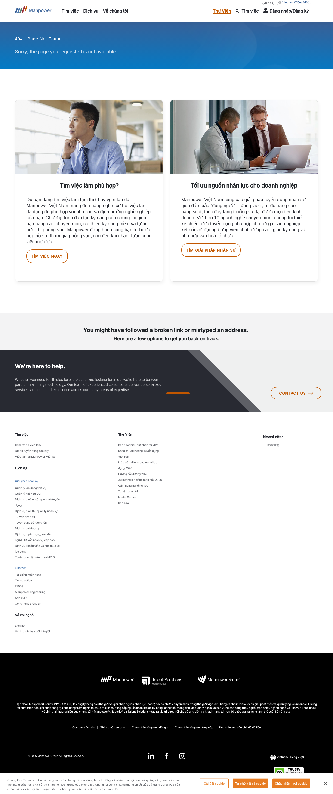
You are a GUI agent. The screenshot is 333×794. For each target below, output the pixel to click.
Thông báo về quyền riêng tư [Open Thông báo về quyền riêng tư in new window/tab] (150, 727)
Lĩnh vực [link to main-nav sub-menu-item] (20, 567)
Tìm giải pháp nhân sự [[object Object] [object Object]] (211, 250)
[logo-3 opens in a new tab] (158, 680)
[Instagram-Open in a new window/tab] (182, 756)
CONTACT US (296, 393)
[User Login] (286, 11)
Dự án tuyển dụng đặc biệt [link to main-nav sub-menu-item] (32, 451)
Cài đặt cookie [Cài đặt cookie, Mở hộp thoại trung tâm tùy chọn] (214, 786)
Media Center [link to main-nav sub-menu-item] (127, 497)
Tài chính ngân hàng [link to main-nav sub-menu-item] (28, 574)
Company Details (83, 727)
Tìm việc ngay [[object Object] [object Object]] (47, 256)
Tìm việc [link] (21, 434)
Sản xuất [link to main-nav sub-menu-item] (21, 598)
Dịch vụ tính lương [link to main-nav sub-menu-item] (27, 528)
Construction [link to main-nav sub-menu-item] (23, 580)
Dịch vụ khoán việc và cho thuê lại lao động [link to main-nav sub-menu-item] (37, 548)
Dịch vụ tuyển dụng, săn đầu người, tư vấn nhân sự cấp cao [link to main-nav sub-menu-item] (35, 537)
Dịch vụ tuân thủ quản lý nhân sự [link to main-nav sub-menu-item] (36, 511)
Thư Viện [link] (125, 434)
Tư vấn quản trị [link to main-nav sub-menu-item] (128, 491)
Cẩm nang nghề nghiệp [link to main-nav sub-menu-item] (133, 485)
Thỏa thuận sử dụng (113, 727)
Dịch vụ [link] (21, 468)
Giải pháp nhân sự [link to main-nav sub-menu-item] (26, 481)
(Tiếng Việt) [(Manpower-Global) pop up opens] (293, 2)
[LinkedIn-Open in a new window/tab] (151, 756)
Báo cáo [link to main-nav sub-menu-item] (123, 503)
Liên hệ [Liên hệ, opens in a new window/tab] (268, 2)
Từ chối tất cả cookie (250, 786)
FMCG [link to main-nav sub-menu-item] (19, 586)
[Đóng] (326, 786)
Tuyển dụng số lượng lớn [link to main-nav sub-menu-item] (31, 522)
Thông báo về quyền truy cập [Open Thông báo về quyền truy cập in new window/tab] (194, 727)
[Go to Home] (33, 11)
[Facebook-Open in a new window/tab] (166, 756)
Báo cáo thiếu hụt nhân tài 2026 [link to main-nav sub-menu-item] (139, 445)
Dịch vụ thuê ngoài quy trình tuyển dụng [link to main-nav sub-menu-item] (37, 502)
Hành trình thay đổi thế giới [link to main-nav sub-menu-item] (32, 631)
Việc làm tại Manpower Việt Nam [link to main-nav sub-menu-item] (36, 456)
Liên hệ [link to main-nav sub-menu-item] (20, 625)
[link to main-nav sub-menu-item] (70, 11)
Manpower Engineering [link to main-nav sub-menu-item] (30, 592)
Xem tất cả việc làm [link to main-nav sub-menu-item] (28, 445)
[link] (166, 756)
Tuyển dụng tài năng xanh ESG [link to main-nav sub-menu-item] (35, 557)
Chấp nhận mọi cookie (291, 786)
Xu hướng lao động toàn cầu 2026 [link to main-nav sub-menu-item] (140, 479)
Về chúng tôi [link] (24, 615)
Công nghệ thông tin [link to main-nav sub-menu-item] (28, 603)
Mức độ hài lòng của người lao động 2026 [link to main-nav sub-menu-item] (137, 465)
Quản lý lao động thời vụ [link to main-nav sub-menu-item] (30, 488)
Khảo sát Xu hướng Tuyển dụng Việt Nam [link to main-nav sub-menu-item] (138, 453)
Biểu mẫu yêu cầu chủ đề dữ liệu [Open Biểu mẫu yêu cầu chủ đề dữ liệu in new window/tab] (240, 727)
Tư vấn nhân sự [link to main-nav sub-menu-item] (25, 517)
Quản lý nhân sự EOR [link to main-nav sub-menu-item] (28, 493)
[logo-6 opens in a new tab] (215, 680)
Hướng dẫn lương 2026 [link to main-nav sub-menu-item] (133, 474)
